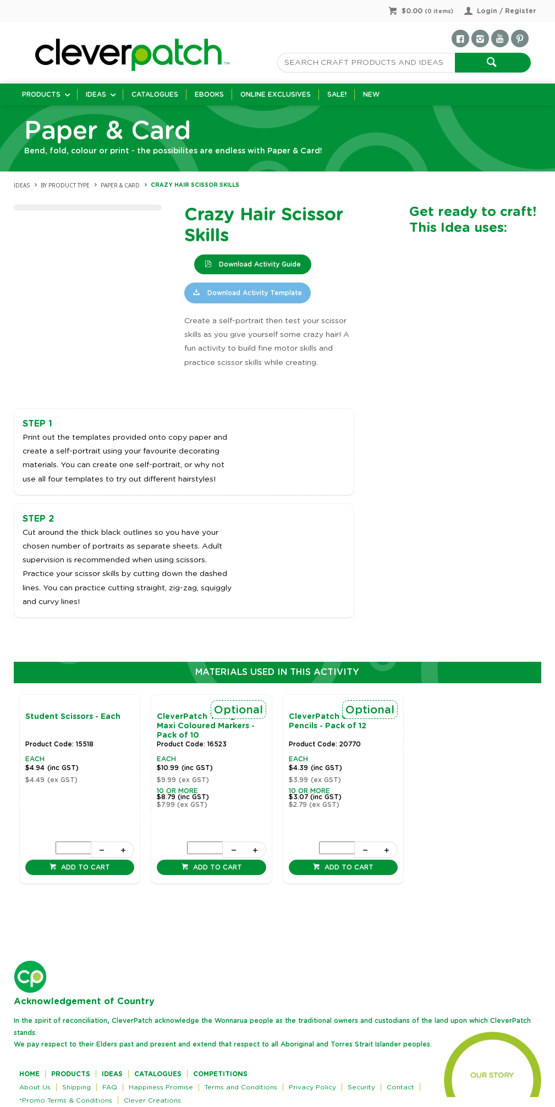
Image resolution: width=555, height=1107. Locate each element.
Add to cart (84, 867)
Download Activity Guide (259, 264)
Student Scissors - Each (72, 717)
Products (41, 94)
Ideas (96, 94)
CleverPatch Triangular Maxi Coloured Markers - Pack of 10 (206, 726)
